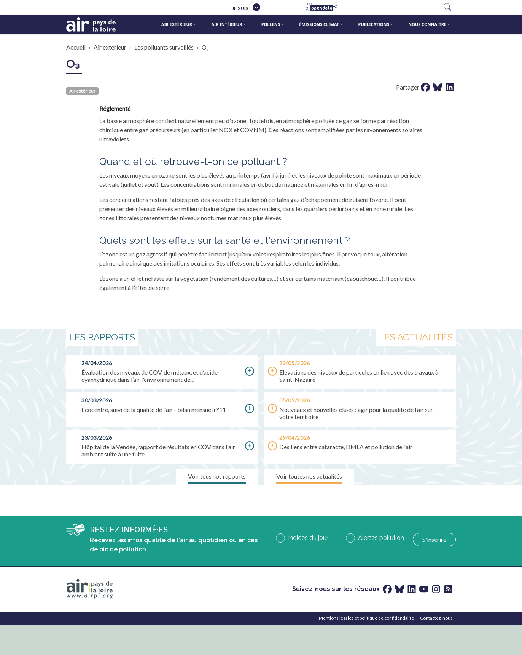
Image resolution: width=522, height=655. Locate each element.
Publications (373, 24)
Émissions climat (319, 24)
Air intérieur (226, 24)
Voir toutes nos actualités (309, 476)
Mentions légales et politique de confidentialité (366, 618)
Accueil (76, 47)
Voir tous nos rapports (217, 476)
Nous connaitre (427, 24)
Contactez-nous (436, 618)
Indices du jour (308, 537)
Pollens (270, 24)
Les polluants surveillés (164, 47)
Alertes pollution (381, 537)
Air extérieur (176, 24)
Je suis (240, 8)
